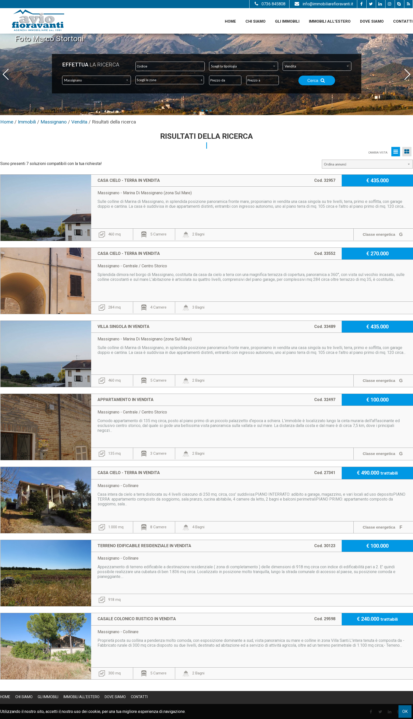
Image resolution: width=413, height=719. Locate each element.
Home (230, 21)
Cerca (316, 80)
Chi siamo (255, 21)
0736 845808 (269, 4)
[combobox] (243, 66)
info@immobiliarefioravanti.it (323, 4)
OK (405, 711)
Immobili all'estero (330, 21)
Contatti (402, 21)
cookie (94, 711)
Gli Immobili (287, 21)
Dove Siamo (372, 21)
